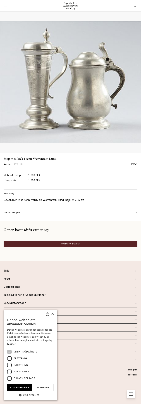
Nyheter (70, 335)
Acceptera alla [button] (19, 387)
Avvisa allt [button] (44, 387)
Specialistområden (70, 303)
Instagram (132, 370)
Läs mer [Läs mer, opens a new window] (11, 343)
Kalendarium (70, 311)
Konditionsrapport (70, 212)
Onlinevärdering (70, 244)
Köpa (70, 279)
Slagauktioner (70, 287)
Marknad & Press (70, 343)
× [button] (52, 314)
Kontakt (70, 319)
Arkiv (70, 359)
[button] (30, 395)
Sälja (70, 271)
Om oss (70, 327)
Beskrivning (70, 194)
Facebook (132, 375)
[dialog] (30, 355)
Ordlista (70, 351)
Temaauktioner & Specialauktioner (70, 295)
